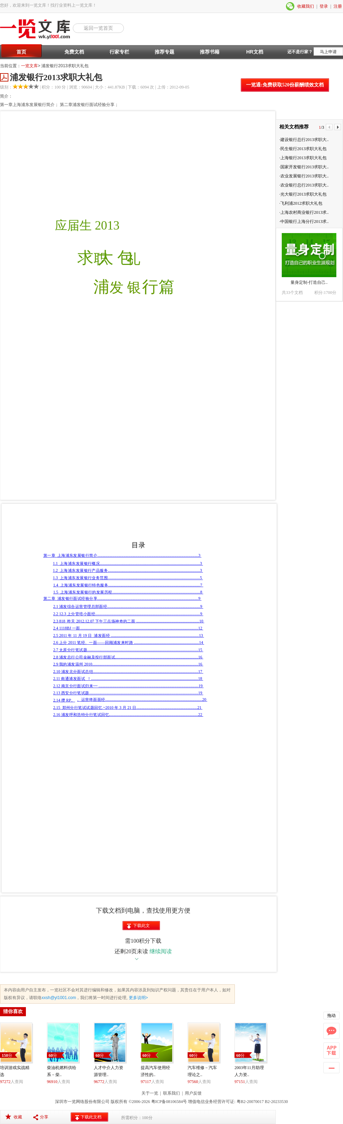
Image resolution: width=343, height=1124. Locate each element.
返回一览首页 (98, 28)
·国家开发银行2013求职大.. (304, 166)
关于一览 (149, 1093)
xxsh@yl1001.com (59, 997)
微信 (290, 6)
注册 (338, 6)
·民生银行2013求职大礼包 (303, 148)
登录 (324, 6)
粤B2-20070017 (250, 1101)
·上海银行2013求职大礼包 (303, 157)
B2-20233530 (276, 1101)
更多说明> (137, 997)
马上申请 (328, 51)
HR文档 (254, 52)
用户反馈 (193, 1093)
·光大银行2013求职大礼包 (303, 194)
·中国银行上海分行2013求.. (304, 221)
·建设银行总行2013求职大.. (304, 139)
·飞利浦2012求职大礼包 (300, 203)
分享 (44, 1117)
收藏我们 (305, 6)
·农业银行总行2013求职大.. (304, 185)
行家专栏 (119, 52)
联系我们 (171, 1093)
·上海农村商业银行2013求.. (304, 212)
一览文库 (29, 65)
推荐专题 (164, 52)
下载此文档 (141, 926)
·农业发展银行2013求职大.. (304, 176)
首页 (21, 52)
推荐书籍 (209, 52)
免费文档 (74, 52)
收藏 (18, 1117)
